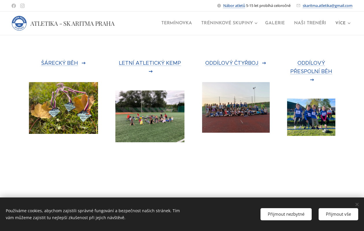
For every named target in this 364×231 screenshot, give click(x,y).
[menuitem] (182, 23)
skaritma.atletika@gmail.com (327, 5)
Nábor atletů (234, 5)
